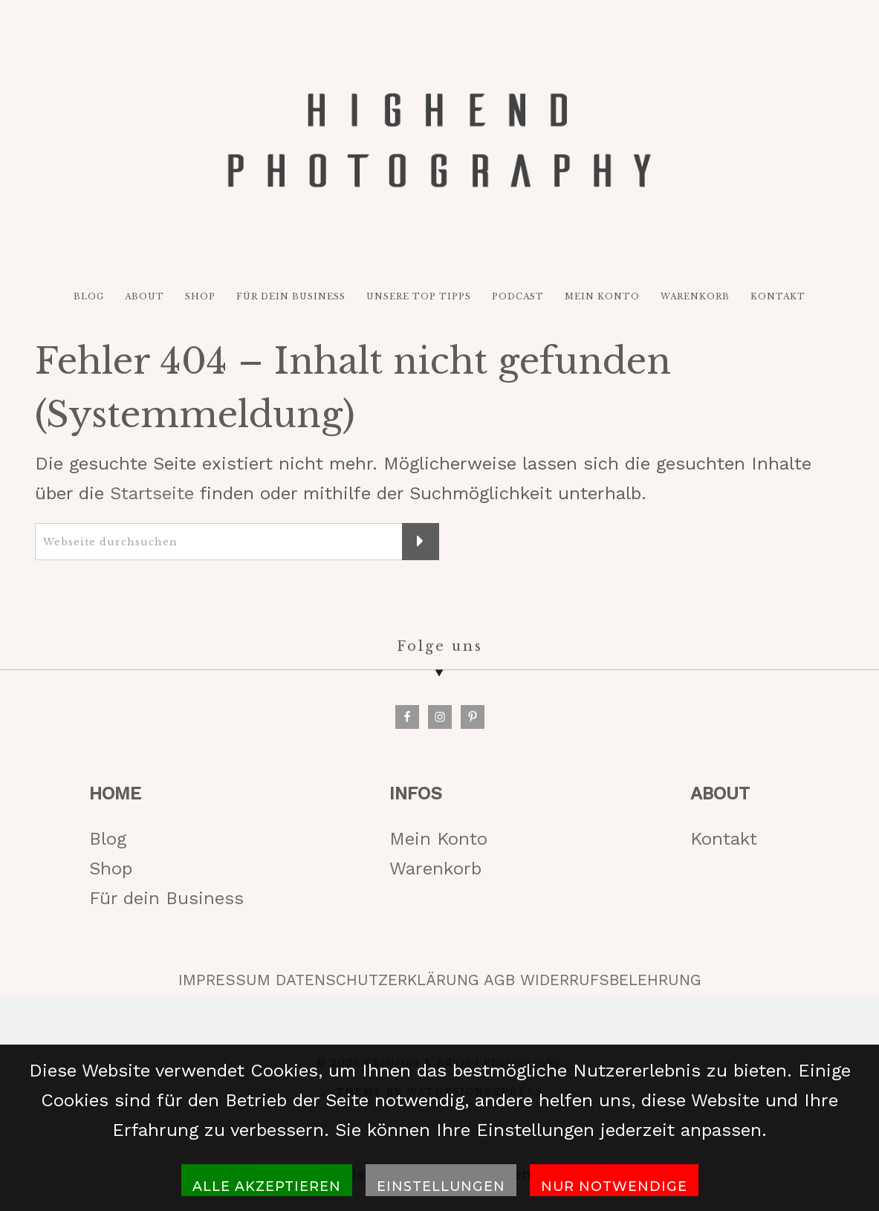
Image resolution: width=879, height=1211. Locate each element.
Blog (107, 839)
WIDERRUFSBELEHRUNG (610, 981)
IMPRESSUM (224, 981)
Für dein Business (166, 899)
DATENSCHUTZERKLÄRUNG (377, 981)
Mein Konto (438, 839)
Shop (110, 869)
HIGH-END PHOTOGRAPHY (439, 140)
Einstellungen (441, 1186)
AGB (499, 981)
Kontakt (723, 839)
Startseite (152, 494)
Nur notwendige (614, 1186)
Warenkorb (435, 869)
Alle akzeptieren (266, 1186)
